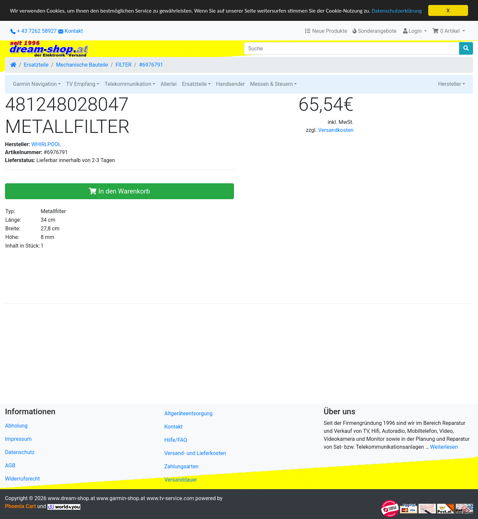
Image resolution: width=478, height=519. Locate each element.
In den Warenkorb (119, 191)
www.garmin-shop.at (120, 498)
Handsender (230, 84)
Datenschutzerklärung (397, 10)
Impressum (18, 439)
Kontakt (74, 31)
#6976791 (151, 65)
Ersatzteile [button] (194, 84)
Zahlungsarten (181, 466)
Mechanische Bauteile (82, 65)
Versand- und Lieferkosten (195, 453)
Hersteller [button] (449, 84)
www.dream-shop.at (71, 498)
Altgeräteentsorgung (188, 413)
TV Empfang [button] (80, 84)
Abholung (16, 426)
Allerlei (169, 84)
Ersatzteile (36, 65)
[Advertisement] (204, 355)
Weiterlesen (444, 447)
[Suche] (351, 48)
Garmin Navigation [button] (35, 84)
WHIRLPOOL (46, 144)
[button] (449, 31)
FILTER (123, 65)
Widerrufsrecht (22, 479)
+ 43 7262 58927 (33, 31)
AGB (10, 465)
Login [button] (412, 31)
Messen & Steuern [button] (271, 84)
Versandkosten (336, 130)
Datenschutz (20, 452)
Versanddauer (180, 480)
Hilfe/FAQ (175, 440)
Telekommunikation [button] (128, 84)
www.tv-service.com (170, 498)
